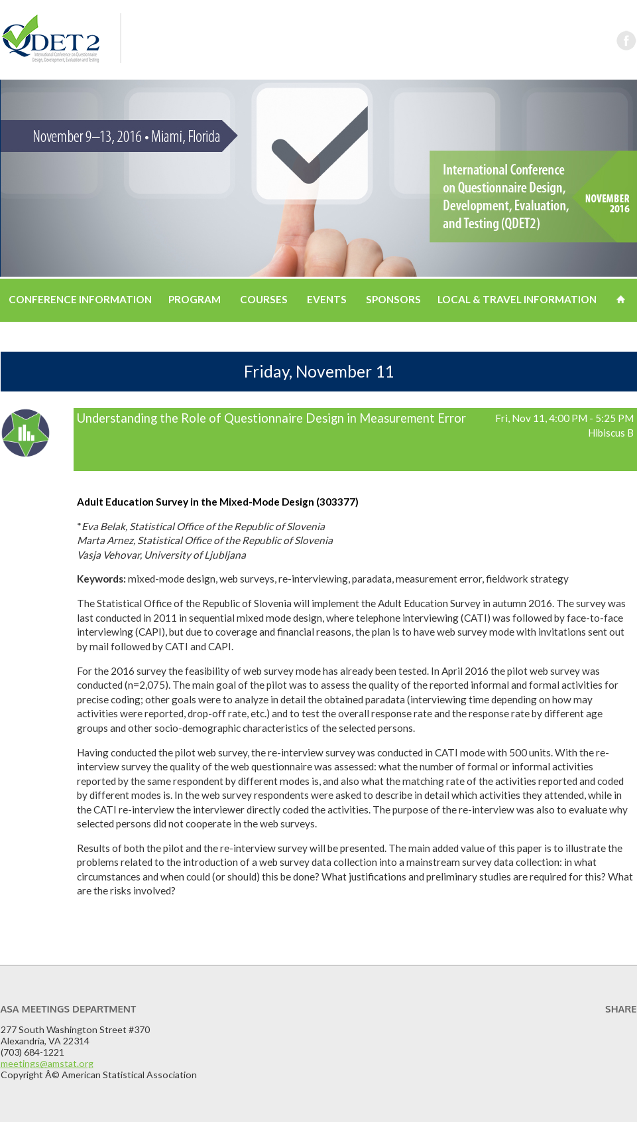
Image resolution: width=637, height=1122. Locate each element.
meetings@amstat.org (47, 1063)
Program (194, 299)
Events (327, 299)
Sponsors (393, 299)
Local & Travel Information (517, 299)
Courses (264, 299)
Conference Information (80, 299)
